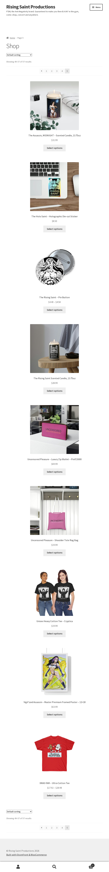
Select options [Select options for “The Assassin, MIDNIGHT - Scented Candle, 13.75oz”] (54, 147)
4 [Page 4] (62, 71)
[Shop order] (19, 55)
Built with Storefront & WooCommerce (26, 854)
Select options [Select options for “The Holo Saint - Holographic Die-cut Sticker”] (54, 228)
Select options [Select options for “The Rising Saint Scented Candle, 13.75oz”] (54, 390)
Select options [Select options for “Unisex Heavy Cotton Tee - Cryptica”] (54, 633)
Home (12, 37)
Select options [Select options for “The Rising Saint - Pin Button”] (54, 309)
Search (54, 867)
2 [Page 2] (51, 71)
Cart (84, 864)
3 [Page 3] (56, 71)
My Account (18, 867)
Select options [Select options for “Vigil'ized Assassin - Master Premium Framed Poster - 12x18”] (54, 714)
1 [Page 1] (46, 71)
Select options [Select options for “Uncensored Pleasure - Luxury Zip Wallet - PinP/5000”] (54, 471)
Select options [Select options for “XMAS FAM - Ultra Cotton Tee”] (54, 795)
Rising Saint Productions (30, 7)
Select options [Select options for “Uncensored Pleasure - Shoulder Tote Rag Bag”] (54, 552)
